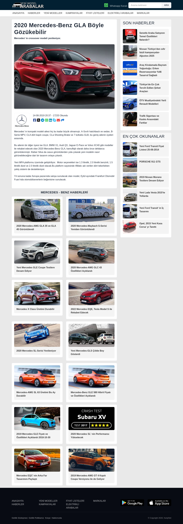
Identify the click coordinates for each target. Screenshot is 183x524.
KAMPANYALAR (74, 13)
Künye (48, 518)
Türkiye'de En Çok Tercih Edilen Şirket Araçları (150, 88)
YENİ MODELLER (53, 13)
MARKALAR (143, 13)
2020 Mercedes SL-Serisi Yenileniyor (36, 351)
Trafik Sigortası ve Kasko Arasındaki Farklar (149, 119)
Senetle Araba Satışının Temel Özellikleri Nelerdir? (152, 36)
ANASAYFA (18, 13)
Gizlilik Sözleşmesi (20, 518)
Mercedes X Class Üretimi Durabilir (35, 309)
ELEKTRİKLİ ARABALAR (120, 13)
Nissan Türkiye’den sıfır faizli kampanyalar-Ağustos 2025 (152, 52)
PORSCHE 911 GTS (150, 161)
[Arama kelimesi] (145, 5)
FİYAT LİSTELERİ (95, 13)
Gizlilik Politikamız (36, 518)
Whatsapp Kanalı (115, 5)
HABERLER (34, 13)
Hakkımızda (57, 518)
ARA (166, 5)
